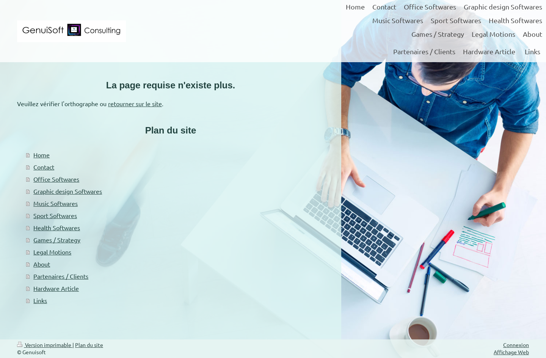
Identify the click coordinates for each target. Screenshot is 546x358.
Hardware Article (56, 288)
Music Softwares (55, 203)
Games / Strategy (56, 239)
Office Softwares (56, 179)
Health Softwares (56, 227)
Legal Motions (52, 252)
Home (41, 155)
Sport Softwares (55, 215)
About (41, 264)
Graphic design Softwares (67, 191)
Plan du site (89, 344)
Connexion (516, 344)
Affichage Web (511, 352)
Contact (43, 167)
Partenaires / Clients (60, 276)
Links (40, 300)
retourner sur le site (135, 103)
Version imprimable (44, 344)
